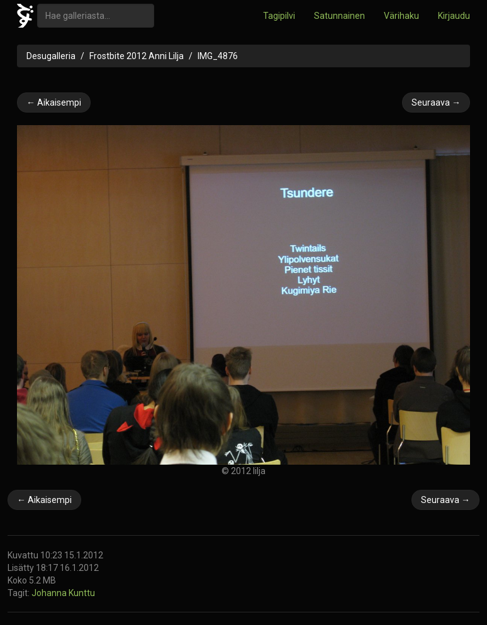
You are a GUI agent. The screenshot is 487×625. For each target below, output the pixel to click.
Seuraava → (436, 102)
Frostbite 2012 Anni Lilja (136, 56)
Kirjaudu (454, 16)
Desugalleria (51, 56)
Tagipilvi (279, 16)
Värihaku (401, 16)
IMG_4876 (218, 56)
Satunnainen (339, 16)
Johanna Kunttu (63, 593)
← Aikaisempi (53, 102)
